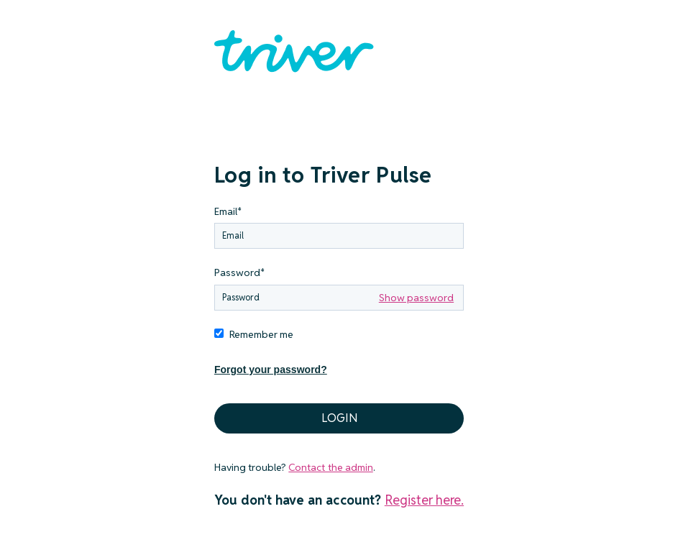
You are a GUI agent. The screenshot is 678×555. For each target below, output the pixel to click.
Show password (416, 297)
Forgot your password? (270, 369)
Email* (228, 211)
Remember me (261, 334)
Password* (239, 272)
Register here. (424, 500)
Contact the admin (330, 467)
